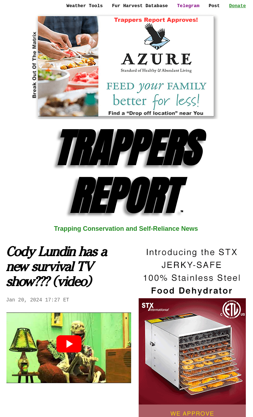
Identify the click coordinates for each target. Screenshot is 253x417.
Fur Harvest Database (140, 5)
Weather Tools (84, 5)
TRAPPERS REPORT (126, 172)
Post (214, 5)
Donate (237, 5)
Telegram (188, 5)
